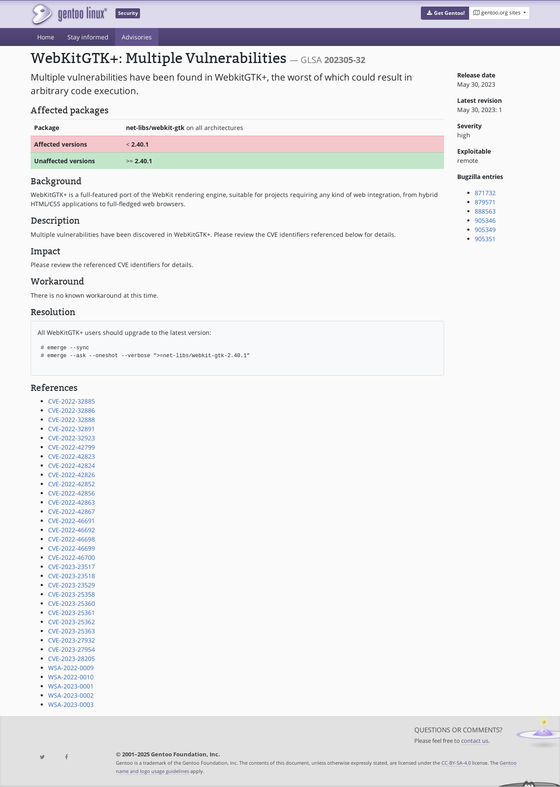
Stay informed (87, 37)
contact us (474, 741)
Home (45, 37)
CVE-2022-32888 (71, 419)
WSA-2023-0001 (71, 686)
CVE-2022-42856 (71, 493)
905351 (485, 239)
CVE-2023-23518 (71, 576)
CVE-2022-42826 (71, 475)
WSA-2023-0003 (71, 704)
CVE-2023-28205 (71, 658)
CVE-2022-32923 (71, 438)
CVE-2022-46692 (71, 530)
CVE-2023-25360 (71, 603)
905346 (485, 220)
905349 (485, 229)
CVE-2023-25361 (71, 612)
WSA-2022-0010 (71, 677)
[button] (445, 13)
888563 (485, 211)
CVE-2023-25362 (71, 622)
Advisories (137, 37)
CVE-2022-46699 (71, 548)
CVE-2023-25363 (71, 631)
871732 (485, 193)
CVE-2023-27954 (71, 649)
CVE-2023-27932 (71, 640)
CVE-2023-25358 (71, 594)
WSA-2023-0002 (71, 695)
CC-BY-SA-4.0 (456, 762)
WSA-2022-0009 (71, 668)
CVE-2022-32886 (71, 410)
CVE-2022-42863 (71, 502)
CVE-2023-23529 (71, 585)
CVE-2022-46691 (71, 520)
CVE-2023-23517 (71, 566)
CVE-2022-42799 (71, 447)
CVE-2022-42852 (71, 484)
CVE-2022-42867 (71, 511)
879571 (485, 202)
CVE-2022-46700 (71, 557)
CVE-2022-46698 (71, 539)
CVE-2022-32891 (71, 429)
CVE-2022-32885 (71, 401)
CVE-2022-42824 (71, 465)
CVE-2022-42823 (71, 456)
